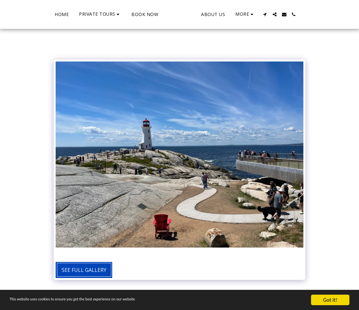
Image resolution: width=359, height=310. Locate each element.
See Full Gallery (84, 269)
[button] (75, 14)
